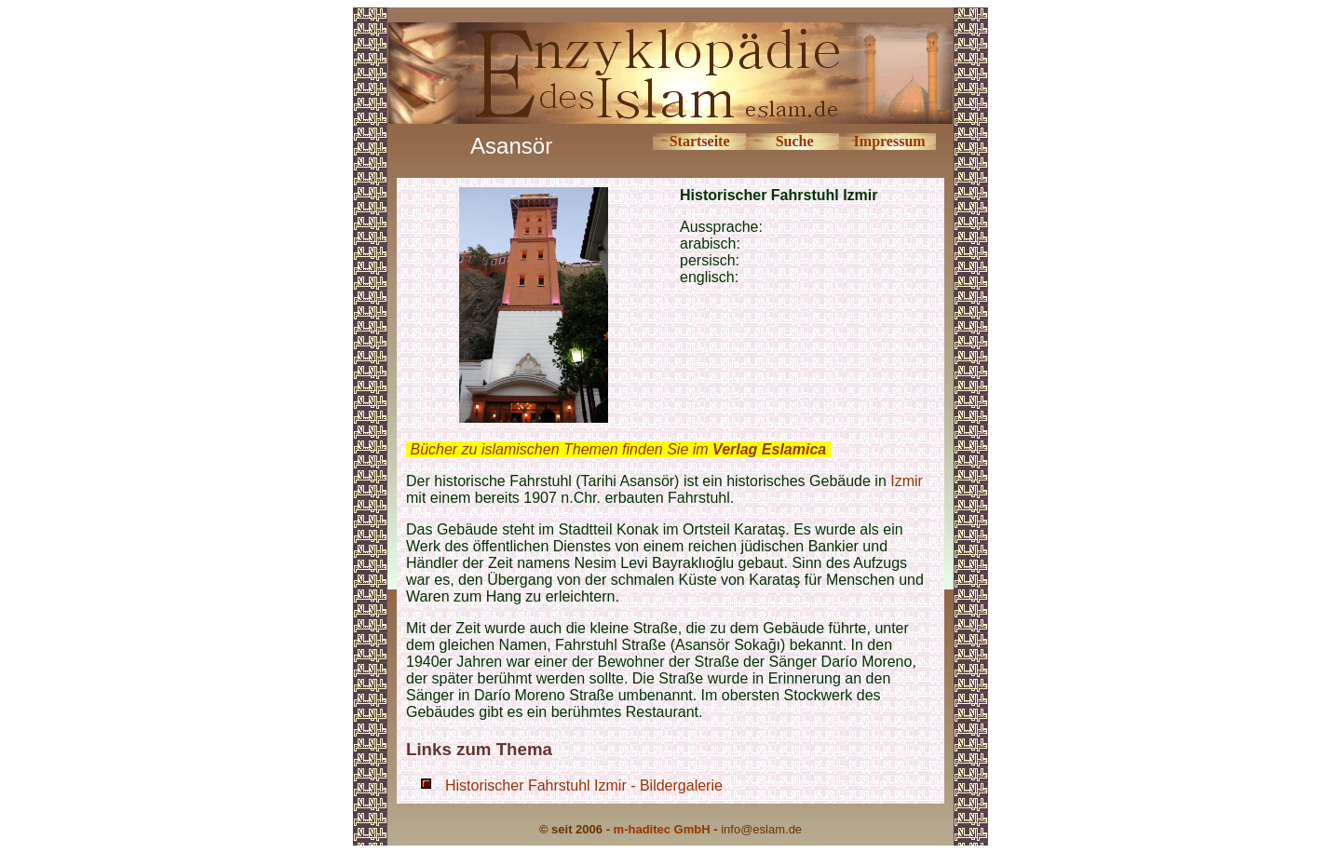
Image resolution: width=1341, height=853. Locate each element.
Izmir (906, 481)
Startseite (700, 141)
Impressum (890, 141)
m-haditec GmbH (662, 829)
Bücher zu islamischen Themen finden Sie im (618, 449)
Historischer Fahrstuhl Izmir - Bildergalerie (584, 785)
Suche (795, 141)
